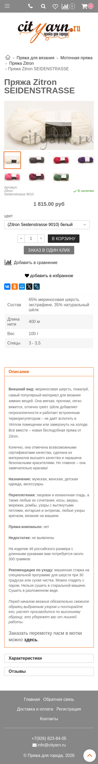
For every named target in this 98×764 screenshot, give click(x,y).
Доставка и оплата (35, 709)
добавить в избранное (49, 275)
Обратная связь (58, 699)
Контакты (49, 719)
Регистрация (68, 709)
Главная (32, 699)
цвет (8, 216)
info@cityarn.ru (52, 745)
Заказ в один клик (49, 250)
